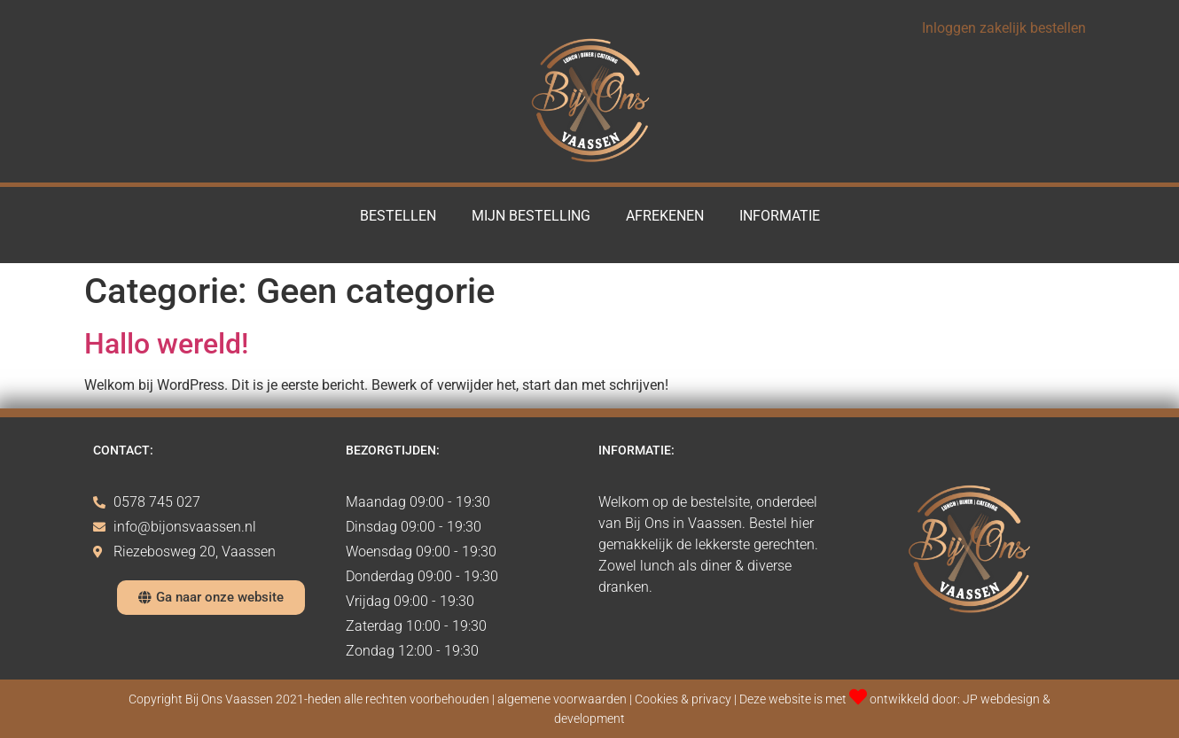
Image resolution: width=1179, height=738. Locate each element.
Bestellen (398, 215)
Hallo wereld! (166, 344)
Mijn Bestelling (531, 215)
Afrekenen (665, 215)
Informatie (779, 215)
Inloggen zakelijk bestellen (1004, 27)
